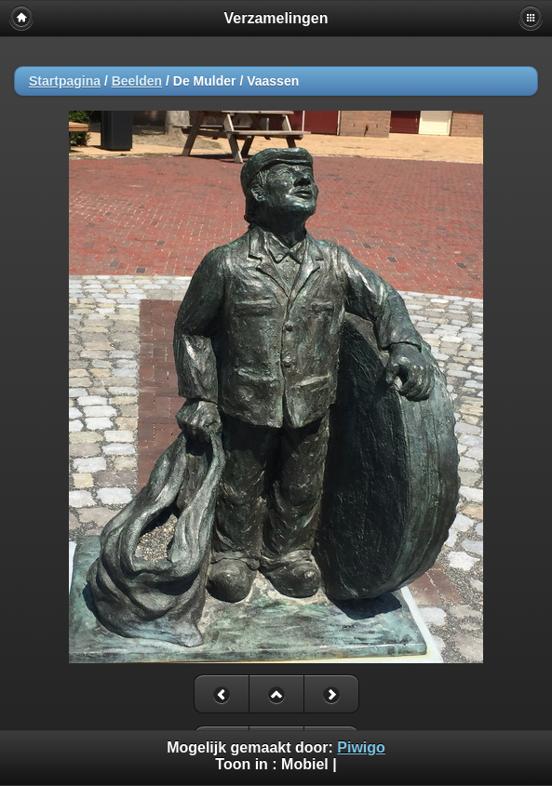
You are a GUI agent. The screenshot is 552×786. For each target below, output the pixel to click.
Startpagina (65, 80)
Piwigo (361, 747)
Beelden (137, 80)
